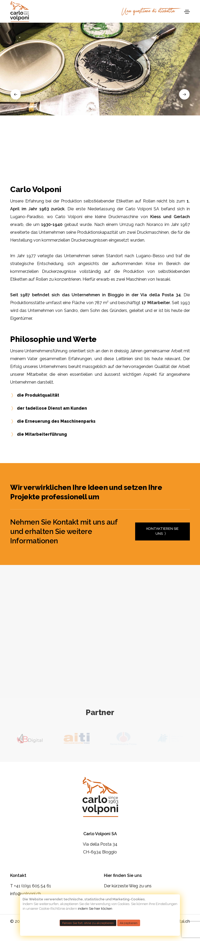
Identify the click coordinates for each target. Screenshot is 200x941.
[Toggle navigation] (187, 12)
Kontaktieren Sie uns (162, 532)
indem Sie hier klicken (95, 909)
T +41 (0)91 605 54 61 (30, 885)
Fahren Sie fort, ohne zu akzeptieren (88, 923)
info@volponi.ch (25, 893)
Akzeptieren (129, 923)
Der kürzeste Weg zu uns (128, 885)
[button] (15, 94)
